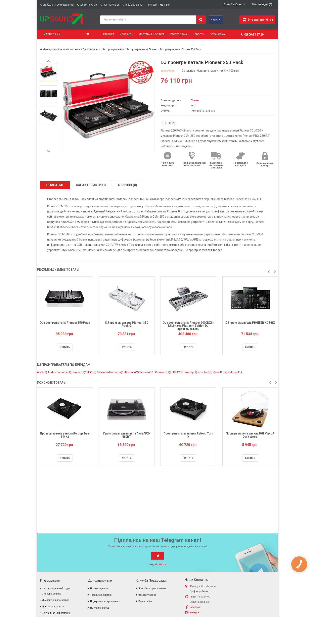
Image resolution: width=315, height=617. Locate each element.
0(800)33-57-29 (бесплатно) (58, 4)
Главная (108, 34)
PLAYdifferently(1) (185, 372)
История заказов (99, 607)
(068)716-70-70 (88, 4)
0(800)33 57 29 (252, 34)
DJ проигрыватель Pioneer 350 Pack (65, 322)
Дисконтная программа (55, 600)
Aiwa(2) (42, 372)
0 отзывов (188, 70)
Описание (55, 185)
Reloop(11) (235, 372)
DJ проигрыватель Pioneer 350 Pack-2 (126, 324)
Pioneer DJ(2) (164, 372)
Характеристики (91, 185)
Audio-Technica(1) (60, 372)
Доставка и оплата (151, 34)
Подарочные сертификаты (105, 601)
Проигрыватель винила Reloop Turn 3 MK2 (65, 435)
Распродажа (178, 34)
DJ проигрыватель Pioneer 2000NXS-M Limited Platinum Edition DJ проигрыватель (188, 325)
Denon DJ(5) (80, 372)
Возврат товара (147, 595)
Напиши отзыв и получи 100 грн (218, 70)
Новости (198, 34)
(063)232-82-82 (133, 4)
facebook (195, 607)
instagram (195, 612)
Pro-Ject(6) (205, 372)
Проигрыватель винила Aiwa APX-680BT (126, 435)
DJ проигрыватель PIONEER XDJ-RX (250, 322)
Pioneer (195, 100)
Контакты (126, 34)
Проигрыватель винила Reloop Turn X (188, 435)
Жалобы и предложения (152, 588)
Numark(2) (132, 372)
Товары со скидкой (101, 595)
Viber (167, 4)
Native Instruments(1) (111, 372)
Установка (217, 34)
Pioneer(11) (147, 372)
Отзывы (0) (127, 185)
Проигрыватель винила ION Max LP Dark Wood (250, 435)
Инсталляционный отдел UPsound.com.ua (56, 591)
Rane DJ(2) (220, 372)
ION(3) (92, 372)
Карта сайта (145, 601)
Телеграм (151, 4)
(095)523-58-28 (111, 4)
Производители (99, 588)
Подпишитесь (157, 564)
